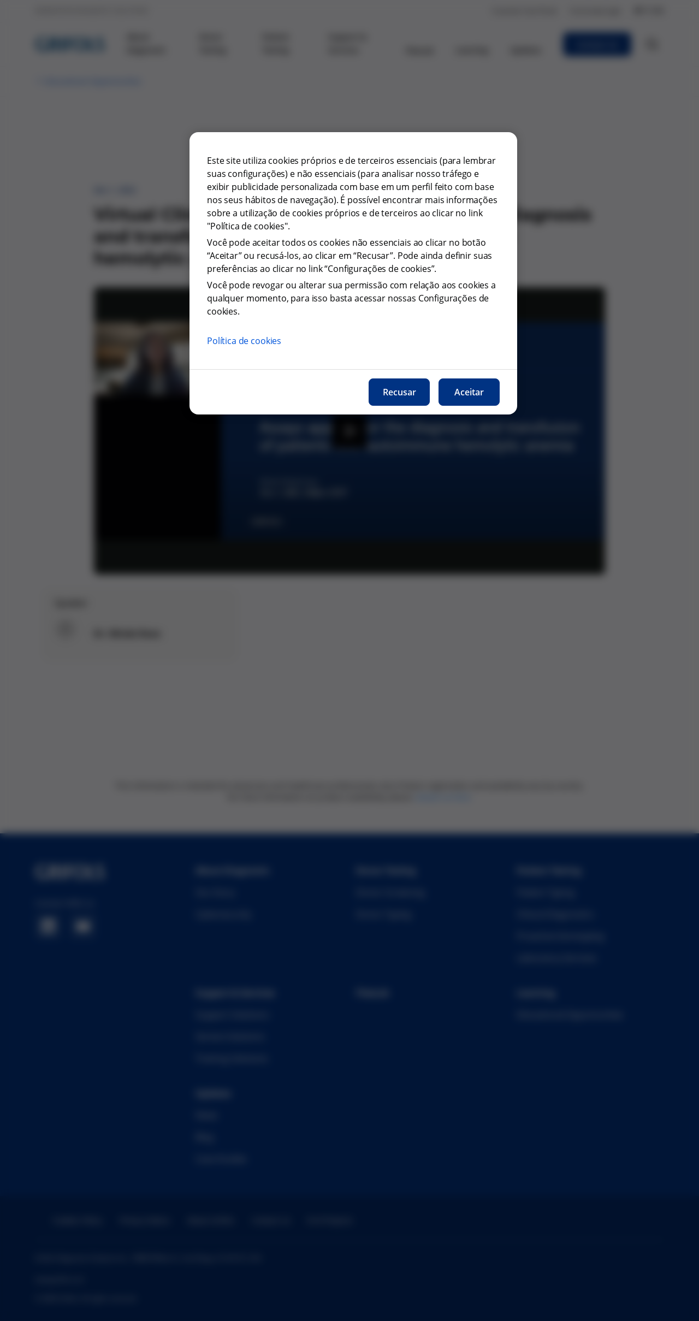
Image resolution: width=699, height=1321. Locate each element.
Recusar (399, 392)
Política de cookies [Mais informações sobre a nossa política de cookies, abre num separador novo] (244, 341)
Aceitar (469, 392)
